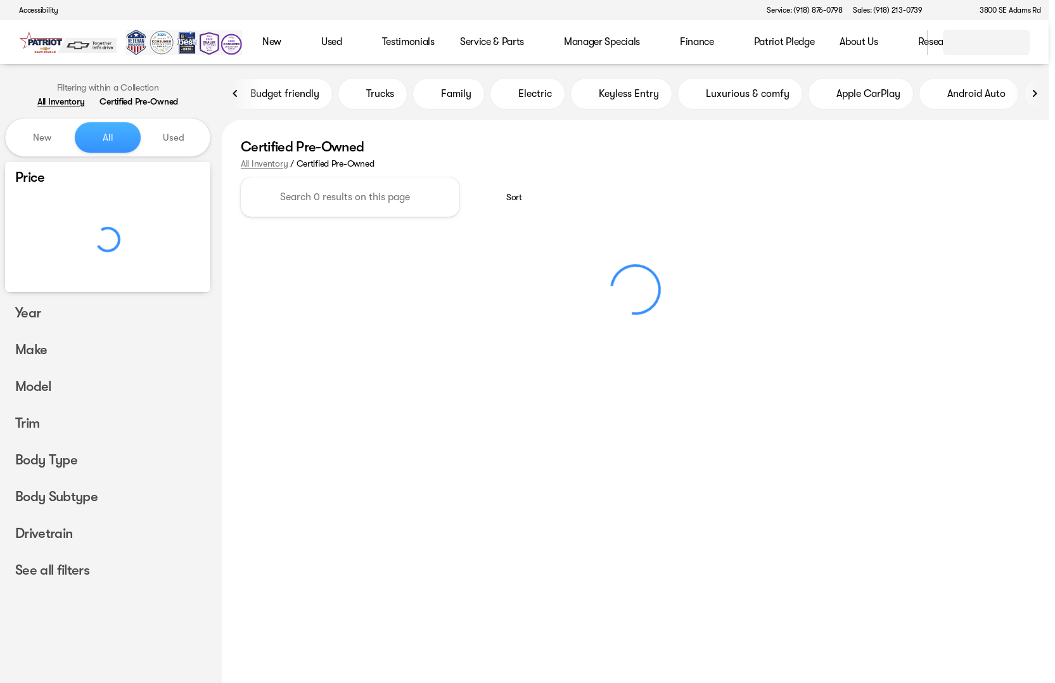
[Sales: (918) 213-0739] (887, 10)
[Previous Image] (236, 94)
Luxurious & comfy (740, 94)
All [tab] (108, 137)
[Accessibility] (33, 10)
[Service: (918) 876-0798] (804, 10)
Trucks (372, 94)
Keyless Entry (621, 94)
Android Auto (969, 94)
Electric (527, 94)
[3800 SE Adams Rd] (1005, 10)
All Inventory (264, 164)
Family (448, 94)
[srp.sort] (507, 198)
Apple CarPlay (860, 94)
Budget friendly (277, 94)
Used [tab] (173, 137)
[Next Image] (1035, 94)
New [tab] (42, 137)
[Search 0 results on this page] (350, 198)
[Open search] (902, 42)
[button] (950, 10)
